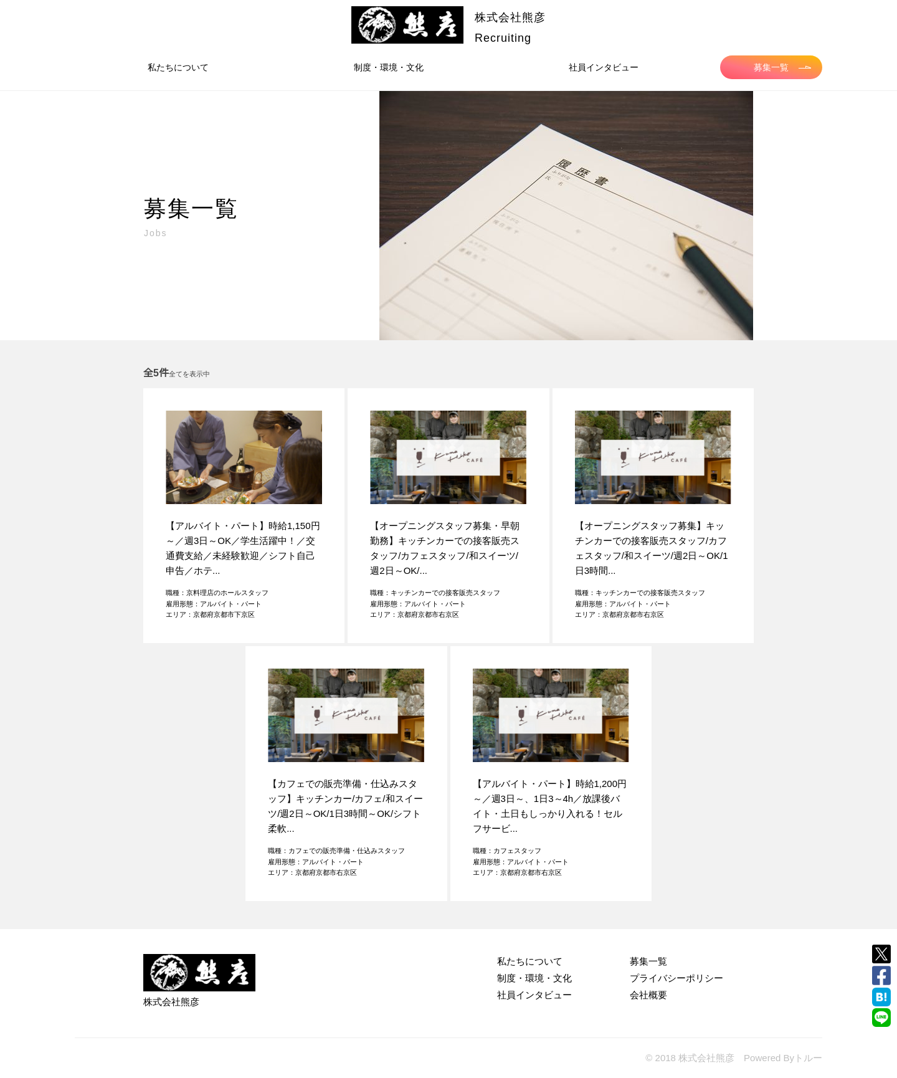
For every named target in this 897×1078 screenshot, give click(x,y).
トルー (808, 1057)
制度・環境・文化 (389, 67)
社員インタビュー (603, 67)
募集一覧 (782, 67)
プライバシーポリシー (676, 978)
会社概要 (648, 995)
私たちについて (178, 67)
